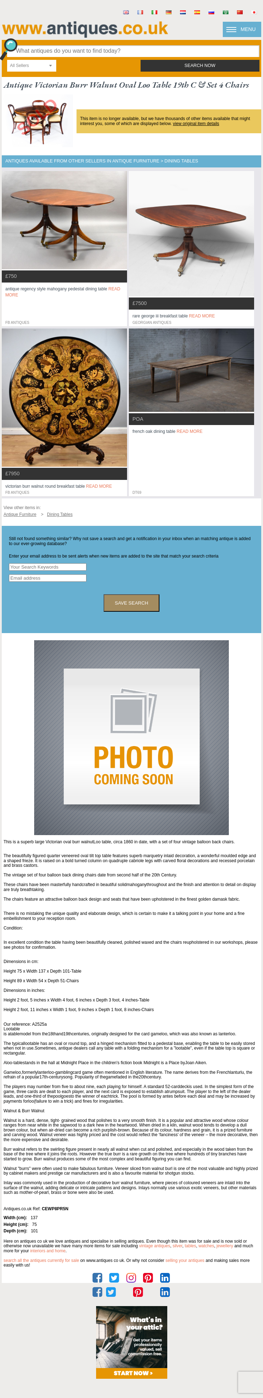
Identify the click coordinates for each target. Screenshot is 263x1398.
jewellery (224, 1245)
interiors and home (47, 1250)
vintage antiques (154, 1245)
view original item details (196, 123)
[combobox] (31, 66)
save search (131, 603)
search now (199, 65)
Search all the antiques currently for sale (41, 1260)
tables (190, 1245)
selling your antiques (184, 1260)
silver (177, 1245)
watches (206, 1245)
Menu (248, 29)
